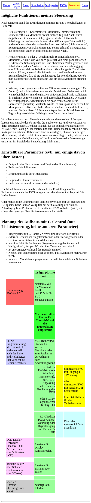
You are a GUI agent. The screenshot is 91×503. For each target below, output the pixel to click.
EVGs (63, 5)
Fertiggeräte (51, 5)
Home (6, 5)
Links (85, 5)
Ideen (26, 5)
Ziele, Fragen (16, 5)
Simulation (37, 5)
